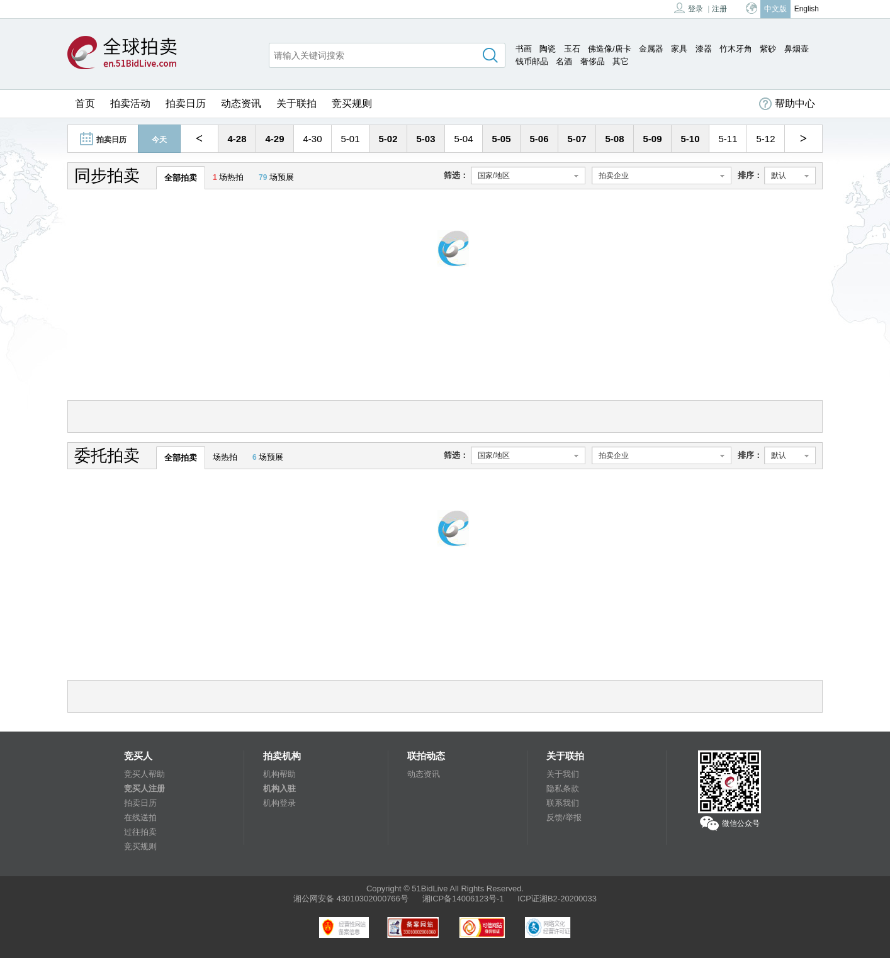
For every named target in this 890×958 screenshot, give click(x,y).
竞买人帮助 (144, 774)
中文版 (775, 8)
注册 (719, 8)
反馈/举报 (564, 817)
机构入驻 (279, 788)
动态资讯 (241, 103)
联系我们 (562, 803)
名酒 (564, 61)
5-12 (765, 138)
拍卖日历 (186, 103)
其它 (620, 61)
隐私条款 (562, 788)
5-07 (576, 138)
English (806, 8)
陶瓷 (547, 48)
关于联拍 (296, 103)
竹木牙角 (735, 48)
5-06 (538, 138)
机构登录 (279, 803)
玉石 (572, 48)
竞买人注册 (144, 788)
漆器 (704, 48)
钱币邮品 (531, 61)
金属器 (651, 48)
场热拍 (228, 177)
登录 (688, 8)
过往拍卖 (140, 832)
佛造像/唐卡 (609, 48)
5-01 (350, 138)
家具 (679, 48)
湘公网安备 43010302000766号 (350, 898)
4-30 (312, 138)
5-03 (425, 138)
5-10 (689, 138)
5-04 (463, 138)
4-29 (274, 138)
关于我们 (562, 774)
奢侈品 (592, 61)
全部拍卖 (180, 177)
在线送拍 (140, 817)
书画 (523, 48)
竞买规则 (352, 103)
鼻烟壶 (796, 48)
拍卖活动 (130, 103)
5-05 (501, 138)
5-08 (614, 138)
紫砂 (768, 48)
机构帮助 (279, 774)
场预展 (276, 177)
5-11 (727, 138)
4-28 (236, 138)
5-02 (387, 138)
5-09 (652, 138)
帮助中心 (787, 103)
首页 (85, 103)
